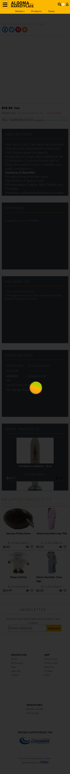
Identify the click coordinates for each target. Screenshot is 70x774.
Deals (51, 11)
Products (36, 11)
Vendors (20, 11)
